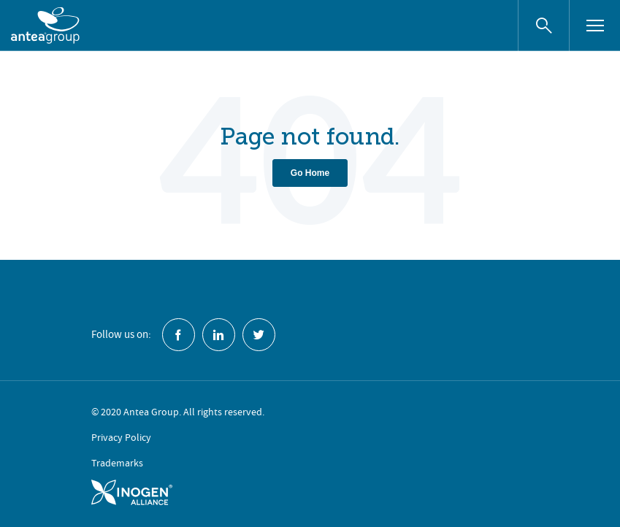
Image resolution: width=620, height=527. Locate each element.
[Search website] (543, 25)
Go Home (310, 173)
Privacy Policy (121, 437)
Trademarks (117, 462)
